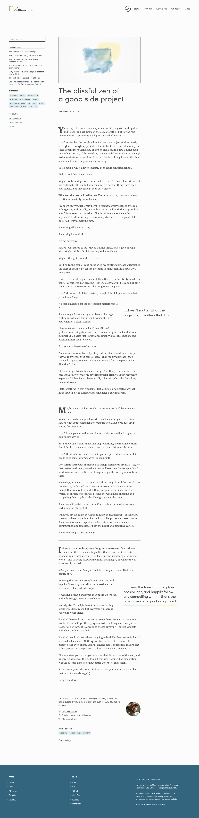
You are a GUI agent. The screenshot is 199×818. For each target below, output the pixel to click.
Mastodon (76, 804)
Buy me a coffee (69, 711)
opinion (31, 96)
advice (35, 99)
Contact (12, 799)
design (27, 99)
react (41, 103)
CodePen (76, 795)
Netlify (162, 805)
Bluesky (75, 799)
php (36, 107)
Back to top (65, 740)
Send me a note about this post (76, 715)
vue (30, 107)
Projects (12, 795)
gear (23, 103)
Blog (11, 786)
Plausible (172, 788)
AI (37, 96)
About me (13, 791)
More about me (15, 122)
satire (22, 96)
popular (13, 99)
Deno (107, 702)
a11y (34, 103)
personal (14, 96)
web (21, 99)
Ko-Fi (74, 786)
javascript (14, 107)
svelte (23, 107)
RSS (74, 782)
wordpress (14, 103)
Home (11, 126)
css (29, 103)
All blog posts (15, 118)
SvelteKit (147, 805)
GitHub (75, 791)
